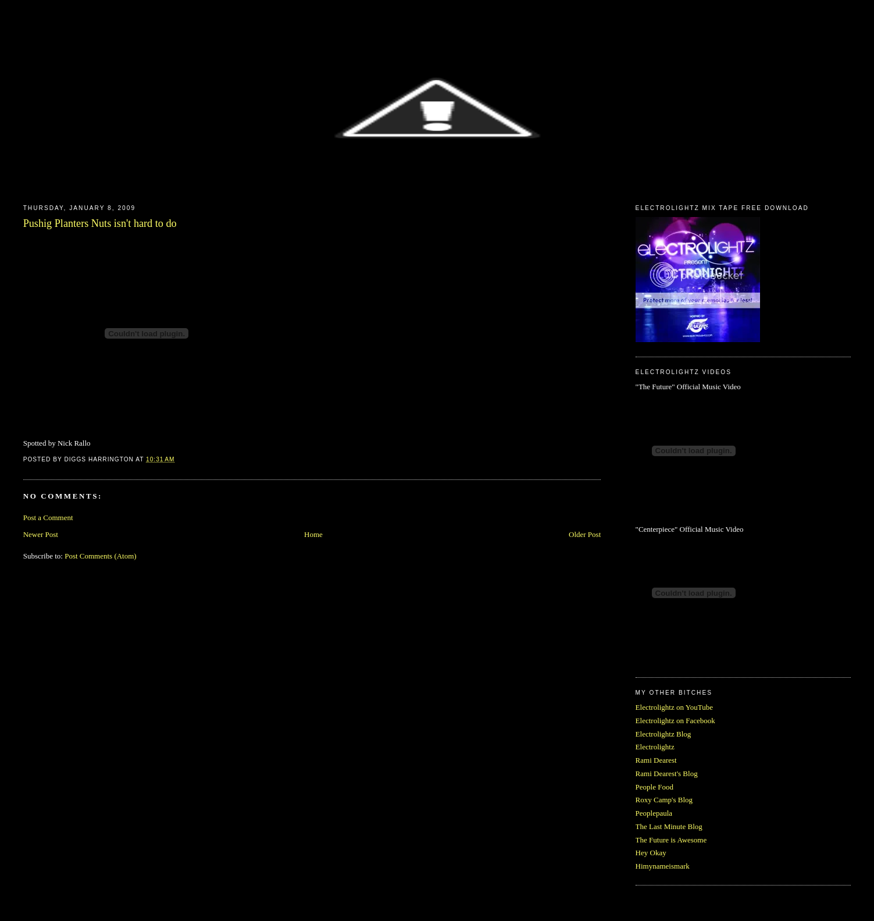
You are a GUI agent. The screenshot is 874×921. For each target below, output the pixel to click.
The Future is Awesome (671, 839)
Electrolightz (655, 746)
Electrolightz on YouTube (675, 707)
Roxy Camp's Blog (664, 799)
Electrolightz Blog (663, 734)
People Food (654, 787)
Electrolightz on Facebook (675, 720)
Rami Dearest (656, 760)
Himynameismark (663, 866)
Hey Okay (651, 852)
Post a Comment (48, 517)
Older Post (585, 534)
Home (313, 534)
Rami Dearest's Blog (667, 773)
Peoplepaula (654, 813)
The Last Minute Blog (669, 826)
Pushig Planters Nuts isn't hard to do (100, 223)
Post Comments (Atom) (101, 556)
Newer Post (40, 534)
